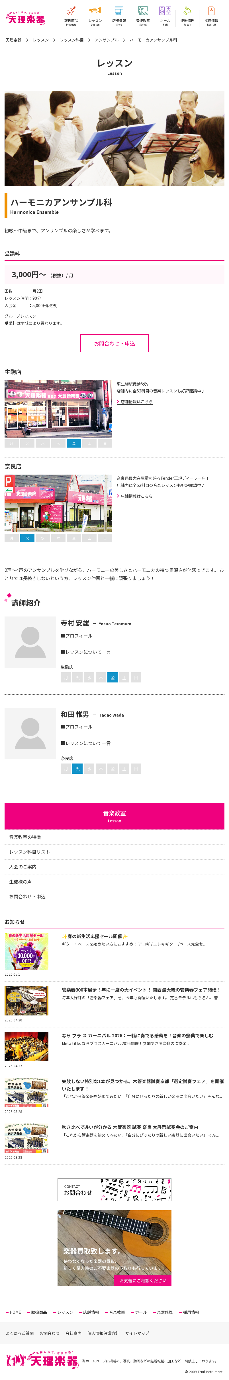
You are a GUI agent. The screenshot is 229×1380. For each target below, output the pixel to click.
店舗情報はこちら (137, 401)
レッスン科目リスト (29, 851)
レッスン (95, 22)
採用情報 (211, 22)
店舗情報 (119, 22)
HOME (15, 1312)
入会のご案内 (22, 866)
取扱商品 (71, 22)
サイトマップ (137, 1333)
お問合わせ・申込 (114, 343)
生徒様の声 (20, 881)
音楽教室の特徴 (25, 836)
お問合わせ (50, 1333)
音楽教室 (143, 22)
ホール (165, 22)
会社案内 (73, 1333)
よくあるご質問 (20, 1333)
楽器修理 (187, 22)
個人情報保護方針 (103, 1333)
